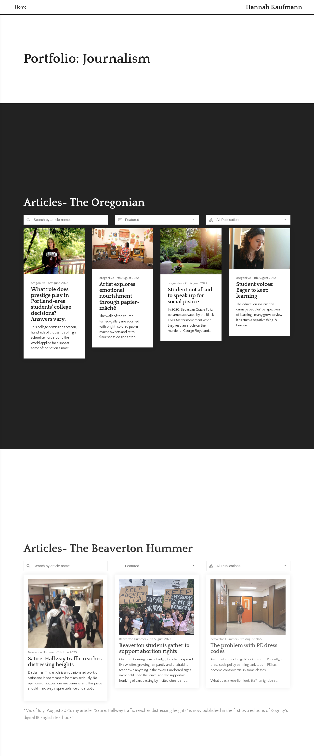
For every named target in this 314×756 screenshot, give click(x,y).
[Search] (66, 220)
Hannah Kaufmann (274, 7)
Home (20, 7)
